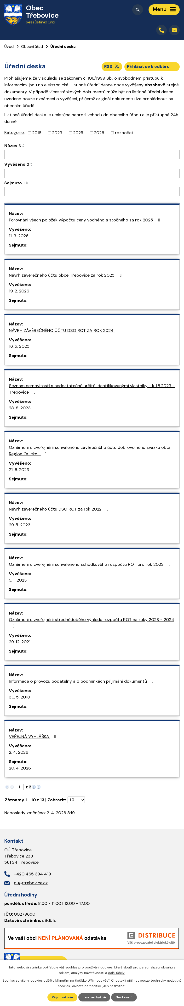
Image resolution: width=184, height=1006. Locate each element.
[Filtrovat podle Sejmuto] (92, 191)
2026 (99, 133)
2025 (78, 133)
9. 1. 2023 (18, 580)
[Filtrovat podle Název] (92, 154)
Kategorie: (14, 132)
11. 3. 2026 (19, 236)
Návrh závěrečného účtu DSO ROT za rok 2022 (59, 509)
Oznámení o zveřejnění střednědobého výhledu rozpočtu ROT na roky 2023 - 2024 (91, 622)
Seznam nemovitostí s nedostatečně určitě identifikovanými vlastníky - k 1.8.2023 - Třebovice (92, 389)
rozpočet (124, 133)
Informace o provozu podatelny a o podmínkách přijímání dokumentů (82, 681)
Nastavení (123, 997)
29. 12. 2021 (19, 642)
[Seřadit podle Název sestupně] (23, 147)
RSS (112, 66)
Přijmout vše (62, 997)
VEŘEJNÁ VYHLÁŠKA (33, 736)
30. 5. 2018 (19, 697)
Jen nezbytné (94, 997)
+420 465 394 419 (32, 874)
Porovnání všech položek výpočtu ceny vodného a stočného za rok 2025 (85, 220)
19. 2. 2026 (19, 291)
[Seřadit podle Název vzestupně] (23, 145)
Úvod (9, 46)
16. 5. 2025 (19, 346)
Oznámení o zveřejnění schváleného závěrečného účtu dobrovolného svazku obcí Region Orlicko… (89, 451)
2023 (57, 133)
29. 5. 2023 (19, 525)
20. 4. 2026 (20, 768)
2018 (36, 133)
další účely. (116, 972)
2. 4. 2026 (18, 752)
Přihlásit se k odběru (152, 66)
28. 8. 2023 (20, 408)
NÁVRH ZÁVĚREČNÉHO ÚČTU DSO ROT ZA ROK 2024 (65, 330)
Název (12, 145)
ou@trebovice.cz (31, 883)
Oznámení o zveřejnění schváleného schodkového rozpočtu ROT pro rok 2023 (90, 564)
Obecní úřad (32, 46)
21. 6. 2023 (19, 470)
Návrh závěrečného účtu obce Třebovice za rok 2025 (66, 275)
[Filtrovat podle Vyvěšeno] (92, 173)
